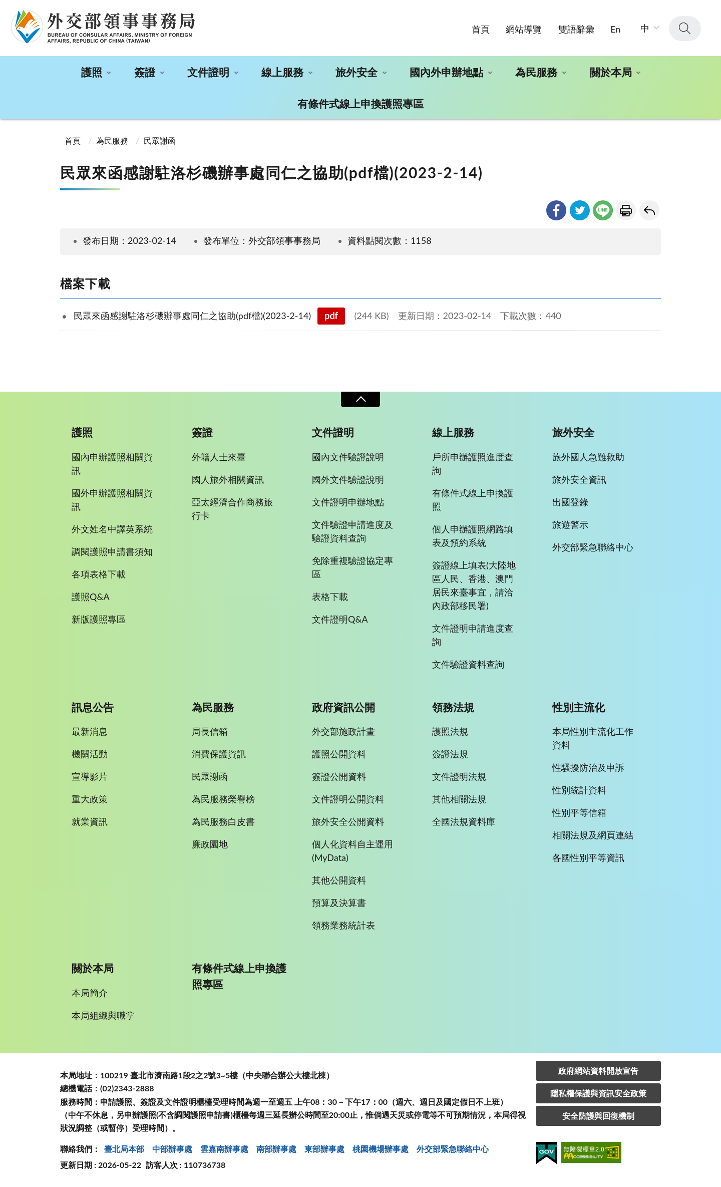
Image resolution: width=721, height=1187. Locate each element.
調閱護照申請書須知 (112, 551)
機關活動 (90, 753)
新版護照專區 (99, 619)
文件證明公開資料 (348, 798)
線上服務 (282, 72)
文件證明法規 (459, 776)
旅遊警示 (570, 524)
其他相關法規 (459, 798)
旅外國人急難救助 (588, 456)
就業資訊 (90, 821)
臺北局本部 (124, 1148)
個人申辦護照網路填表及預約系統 (472, 535)
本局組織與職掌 (103, 1015)
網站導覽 (524, 29)
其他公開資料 (339, 879)
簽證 (144, 72)
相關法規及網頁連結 (592, 834)
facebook (556, 210)
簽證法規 (450, 753)
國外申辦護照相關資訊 (112, 499)
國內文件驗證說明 (348, 456)
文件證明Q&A (340, 619)
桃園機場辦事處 (380, 1148)
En (615, 29)
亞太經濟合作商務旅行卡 (232, 508)
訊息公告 (93, 707)
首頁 (481, 29)
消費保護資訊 (219, 753)
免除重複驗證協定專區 (352, 567)
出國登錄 (570, 501)
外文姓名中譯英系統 (112, 528)
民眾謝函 (160, 140)
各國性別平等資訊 (588, 857)
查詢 (685, 28)
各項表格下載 (99, 573)
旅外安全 (356, 72)
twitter (580, 210)
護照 (91, 72)
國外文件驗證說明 (348, 479)
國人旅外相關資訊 (228, 479)
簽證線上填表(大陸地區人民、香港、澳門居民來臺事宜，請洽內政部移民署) (474, 585)
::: (6, 8)
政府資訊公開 (343, 707)
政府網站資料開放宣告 (598, 1070)
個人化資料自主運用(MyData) (352, 850)
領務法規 (453, 707)
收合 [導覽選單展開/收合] (360, 399)
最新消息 (90, 731)
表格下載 (330, 596)
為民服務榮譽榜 (223, 798)
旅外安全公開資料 (348, 821)
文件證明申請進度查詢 (472, 635)
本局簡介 (90, 992)
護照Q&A (91, 596)
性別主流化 (578, 707)
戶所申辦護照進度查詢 (472, 463)
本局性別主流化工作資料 (592, 738)
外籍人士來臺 (219, 456)
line (603, 210)
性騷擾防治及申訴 (588, 767)
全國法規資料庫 (463, 821)
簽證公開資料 (339, 776)
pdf (331, 315)
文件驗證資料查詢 (468, 664)
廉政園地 (210, 843)
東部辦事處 (324, 1148)
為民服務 (536, 72)
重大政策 (90, 798)
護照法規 (450, 731)
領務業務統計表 (343, 925)
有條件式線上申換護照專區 (360, 103)
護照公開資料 (339, 753)
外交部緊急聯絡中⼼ (453, 1148)
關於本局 (611, 72)
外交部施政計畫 (343, 731)
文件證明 (208, 72)
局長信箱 (210, 731)
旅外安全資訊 (579, 479)
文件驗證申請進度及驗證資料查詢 (352, 531)
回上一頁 (649, 210)
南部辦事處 (276, 1148)
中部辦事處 (172, 1148)
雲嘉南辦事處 (224, 1148)
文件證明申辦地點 (348, 501)
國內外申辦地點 (446, 72)
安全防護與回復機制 (598, 1115)
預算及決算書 (339, 902)
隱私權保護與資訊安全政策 (598, 1093)
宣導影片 (90, 776)
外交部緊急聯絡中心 (592, 546)
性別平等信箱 (579, 812)
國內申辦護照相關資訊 (112, 463)
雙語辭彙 (576, 29)
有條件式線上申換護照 (472, 499)
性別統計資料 (579, 789)
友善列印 (626, 210)
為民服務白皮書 (223, 821)
